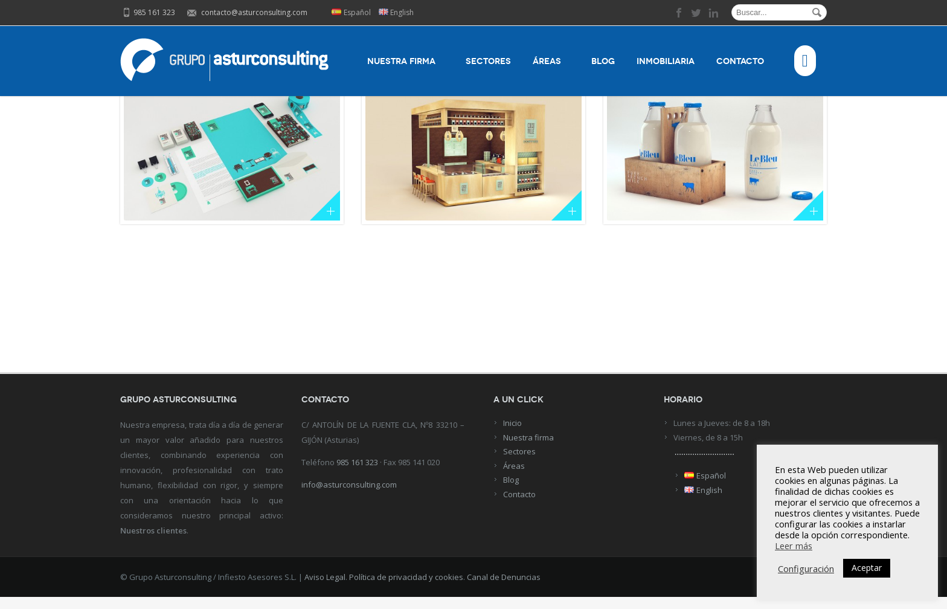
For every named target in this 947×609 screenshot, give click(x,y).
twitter (696, 13)
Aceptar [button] (867, 567)
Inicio (512, 435)
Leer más (793, 546)
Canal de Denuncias (504, 589)
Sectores (488, 61)
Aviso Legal (324, 589)
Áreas (551, 61)
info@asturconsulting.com (349, 496)
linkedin (713, 13)
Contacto (744, 61)
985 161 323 (357, 474)
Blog (603, 61)
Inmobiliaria (666, 61)
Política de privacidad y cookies (406, 589)
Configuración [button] (806, 568)
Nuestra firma (405, 61)
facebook (679, 13)
